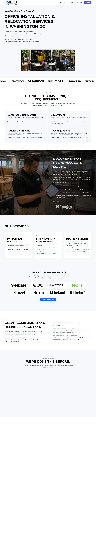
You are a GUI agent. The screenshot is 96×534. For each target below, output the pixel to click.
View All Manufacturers (48, 299)
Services (66, 2)
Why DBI (72, 2)
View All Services (48, 263)
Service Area (79, 2)
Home (61, 2)
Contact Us (87, 2)
